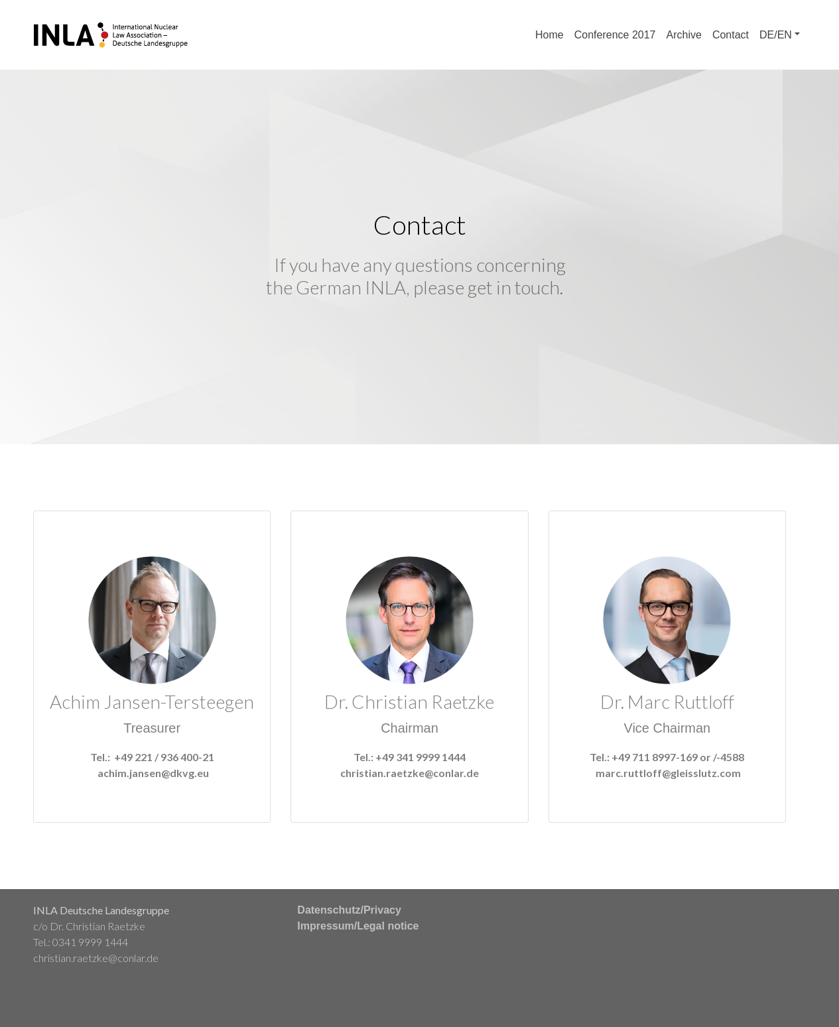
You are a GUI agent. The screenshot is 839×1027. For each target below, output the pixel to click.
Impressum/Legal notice (358, 926)
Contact (730, 34)
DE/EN (775, 34)
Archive (684, 34)
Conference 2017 (615, 34)
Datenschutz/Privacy (349, 910)
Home (549, 34)
